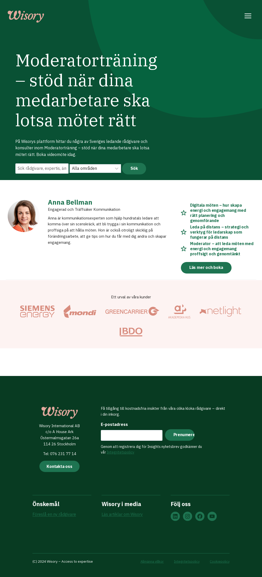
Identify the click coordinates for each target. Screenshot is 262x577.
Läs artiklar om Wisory (122, 514)
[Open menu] (248, 17)
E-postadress (112, 422)
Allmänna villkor (150, 561)
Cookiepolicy (219, 561)
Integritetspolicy (119, 450)
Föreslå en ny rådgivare (54, 514)
